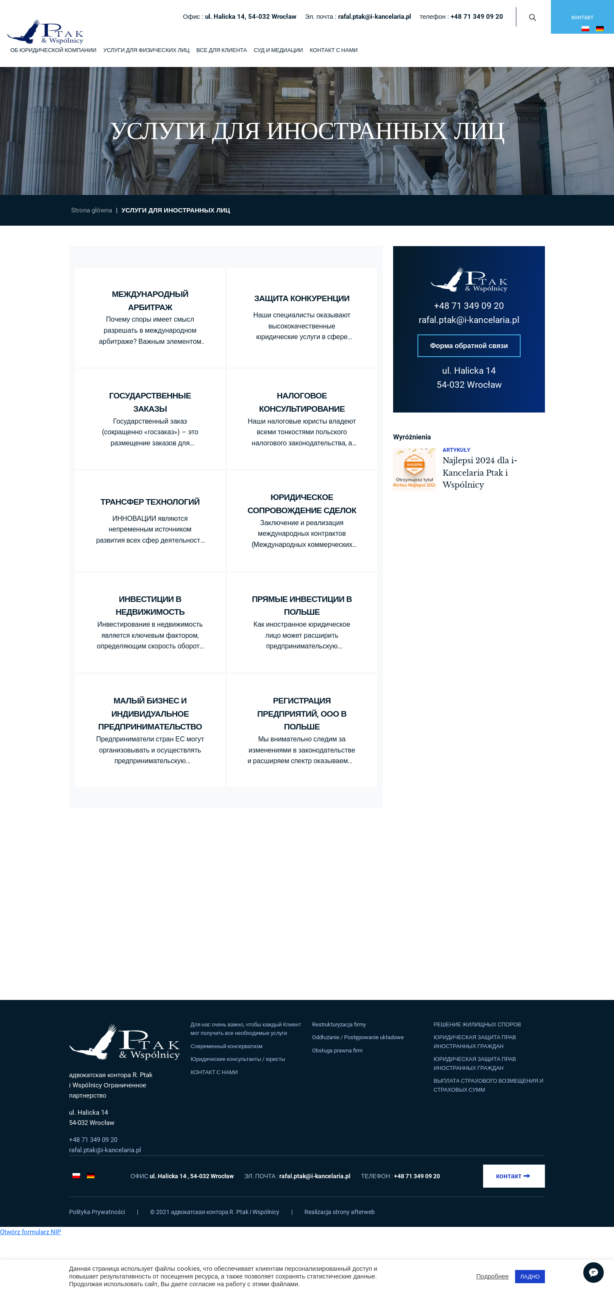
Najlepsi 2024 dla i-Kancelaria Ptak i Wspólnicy (480, 473)
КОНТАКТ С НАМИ (333, 50)
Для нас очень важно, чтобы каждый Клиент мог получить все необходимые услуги (246, 1028)
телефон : (461, 16)
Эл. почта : (358, 16)
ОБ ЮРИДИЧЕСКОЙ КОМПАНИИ (53, 50)
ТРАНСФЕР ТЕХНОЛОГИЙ (150, 502)
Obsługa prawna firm (337, 1050)
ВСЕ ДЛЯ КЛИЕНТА (221, 50)
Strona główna (91, 210)
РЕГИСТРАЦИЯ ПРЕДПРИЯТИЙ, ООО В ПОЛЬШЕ (301, 714)
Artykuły (456, 450)
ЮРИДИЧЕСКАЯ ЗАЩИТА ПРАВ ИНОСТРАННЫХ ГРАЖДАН (475, 1041)
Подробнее (492, 1276)
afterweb (363, 1212)
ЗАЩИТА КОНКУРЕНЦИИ (301, 298)
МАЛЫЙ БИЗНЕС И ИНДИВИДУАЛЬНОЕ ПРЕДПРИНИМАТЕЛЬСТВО (150, 714)
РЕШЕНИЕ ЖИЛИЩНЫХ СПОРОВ (477, 1024)
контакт (582, 17)
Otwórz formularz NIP (30, 1232)
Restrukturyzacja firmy (339, 1024)
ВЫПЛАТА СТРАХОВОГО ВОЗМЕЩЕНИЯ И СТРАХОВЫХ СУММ (488, 1085)
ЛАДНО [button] (530, 1276)
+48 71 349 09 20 (469, 306)
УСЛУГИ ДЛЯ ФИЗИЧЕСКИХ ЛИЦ (146, 50)
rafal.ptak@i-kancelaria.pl (469, 320)
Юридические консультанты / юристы (238, 1059)
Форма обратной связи (469, 346)
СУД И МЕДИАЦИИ (278, 50)
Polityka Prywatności (97, 1212)
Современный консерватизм (227, 1046)
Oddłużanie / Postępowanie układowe (358, 1037)
